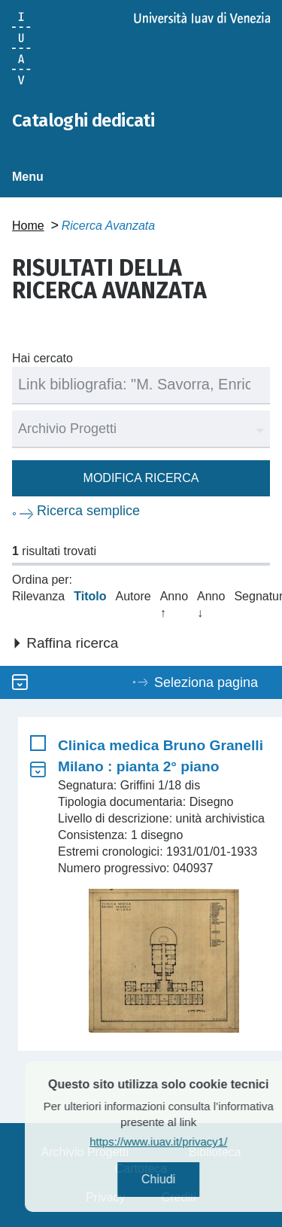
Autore (133, 596)
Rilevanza (38, 596)
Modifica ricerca (141, 478)
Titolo (90, 596)
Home (28, 225)
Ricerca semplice (88, 510)
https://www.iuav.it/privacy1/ (181, 1141)
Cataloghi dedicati (83, 120)
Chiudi (180, 1179)
